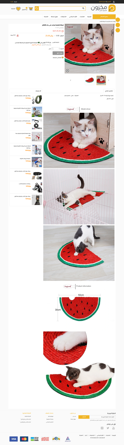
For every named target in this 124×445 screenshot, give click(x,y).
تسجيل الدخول (102, 1)
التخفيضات (63, 17)
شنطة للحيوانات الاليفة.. (25, 158)
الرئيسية (89, 17)
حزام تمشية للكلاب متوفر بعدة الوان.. (22, 121)
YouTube (113, 428)
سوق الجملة (54, 17)
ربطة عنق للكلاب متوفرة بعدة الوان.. (22, 95)
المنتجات (82, 17)
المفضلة (13, 8)
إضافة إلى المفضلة (57, 57)
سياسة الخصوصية (49, 419)
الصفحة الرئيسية (109, 21)
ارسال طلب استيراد (57, 31)
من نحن (74, 416)
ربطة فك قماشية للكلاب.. (25, 183)
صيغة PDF (15, 35)
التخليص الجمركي (49, 422)
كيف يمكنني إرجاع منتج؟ (26, 419)
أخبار (86, 435)
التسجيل (109, 1)
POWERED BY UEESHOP (97, 438)
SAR (57, 36)
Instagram (102, 428)
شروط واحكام (50, 416)
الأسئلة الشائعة (28, 416)
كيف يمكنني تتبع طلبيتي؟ (25, 422)
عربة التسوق (24, 8)
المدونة (46, 17)
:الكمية (62, 48)
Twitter (108, 428)
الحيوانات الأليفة (102, 21)
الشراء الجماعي (73, 17)
